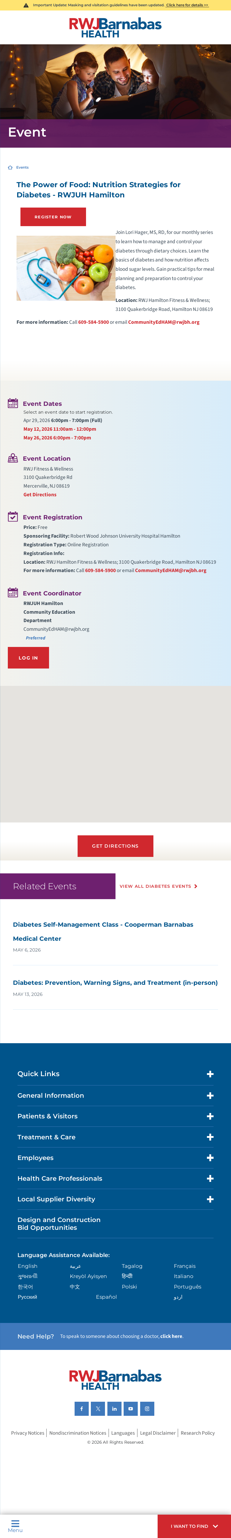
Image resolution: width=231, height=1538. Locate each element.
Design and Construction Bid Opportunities (59, 1223)
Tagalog (132, 1266)
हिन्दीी (127, 1276)
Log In (28, 658)
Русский (27, 1297)
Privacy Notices (27, 1432)
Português (187, 1286)
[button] (194, 1526)
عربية (75, 1266)
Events (22, 167)
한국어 (25, 1286)
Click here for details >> (187, 5)
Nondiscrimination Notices (77, 1432)
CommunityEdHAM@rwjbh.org (163, 322)
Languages (123, 1432)
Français (185, 1266)
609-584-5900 (93, 322)
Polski (129, 1286)
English (28, 1266)
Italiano (183, 1276)
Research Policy (198, 1432)
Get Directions (40, 494)
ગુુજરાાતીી (28, 1276)
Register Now (53, 216)
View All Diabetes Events (156, 886)
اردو (178, 1297)
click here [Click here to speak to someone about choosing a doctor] (171, 1336)
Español (106, 1297)
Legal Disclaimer (158, 1432)
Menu (15, 1526)
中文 (75, 1286)
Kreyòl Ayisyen (88, 1276)
